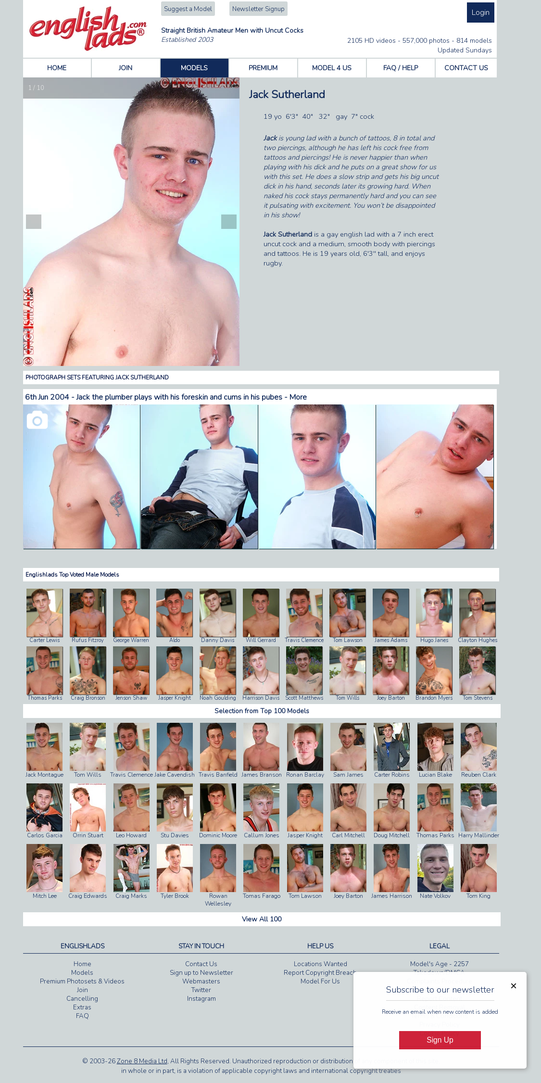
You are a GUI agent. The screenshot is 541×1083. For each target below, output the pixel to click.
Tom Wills (347, 698)
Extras (82, 1007)
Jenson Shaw (131, 698)
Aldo (174, 640)
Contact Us (201, 964)
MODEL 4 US (332, 68)
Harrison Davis (260, 698)
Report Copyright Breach (320, 973)
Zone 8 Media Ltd (142, 1061)
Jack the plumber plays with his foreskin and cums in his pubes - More (191, 397)
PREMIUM (263, 68)
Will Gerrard (261, 640)
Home (82, 964)
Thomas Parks (44, 698)
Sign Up (440, 1040)
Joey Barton (391, 698)
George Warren (131, 640)
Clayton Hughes (477, 640)
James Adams (391, 640)
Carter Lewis (44, 640)
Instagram (201, 999)
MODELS (194, 68)
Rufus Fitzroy (88, 640)
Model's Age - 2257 (439, 964)
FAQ (82, 1016)
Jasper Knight (174, 698)
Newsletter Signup (258, 9)
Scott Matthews (304, 698)
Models (82, 973)
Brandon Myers (434, 698)
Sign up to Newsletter (201, 973)
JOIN (125, 68)
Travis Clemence (304, 640)
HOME (56, 68)
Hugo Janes (434, 640)
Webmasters (201, 981)
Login (481, 12)
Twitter (201, 990)
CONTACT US (466, 68)
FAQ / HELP (400, 68)
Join (82, 990)
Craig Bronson (88, 698)
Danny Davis (217, 640)
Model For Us (320, 981)
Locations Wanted (320, 964)
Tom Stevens (477, 698)
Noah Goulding (218, 698)
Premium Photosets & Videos (82, 981)
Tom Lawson (348, 640)
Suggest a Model (188, 9)
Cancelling (82, 999)
